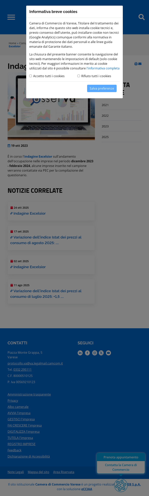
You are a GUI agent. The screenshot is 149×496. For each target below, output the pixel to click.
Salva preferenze (102, 88)
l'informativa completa (103, 68)
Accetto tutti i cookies (49, 76)
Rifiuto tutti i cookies (96, 76)
